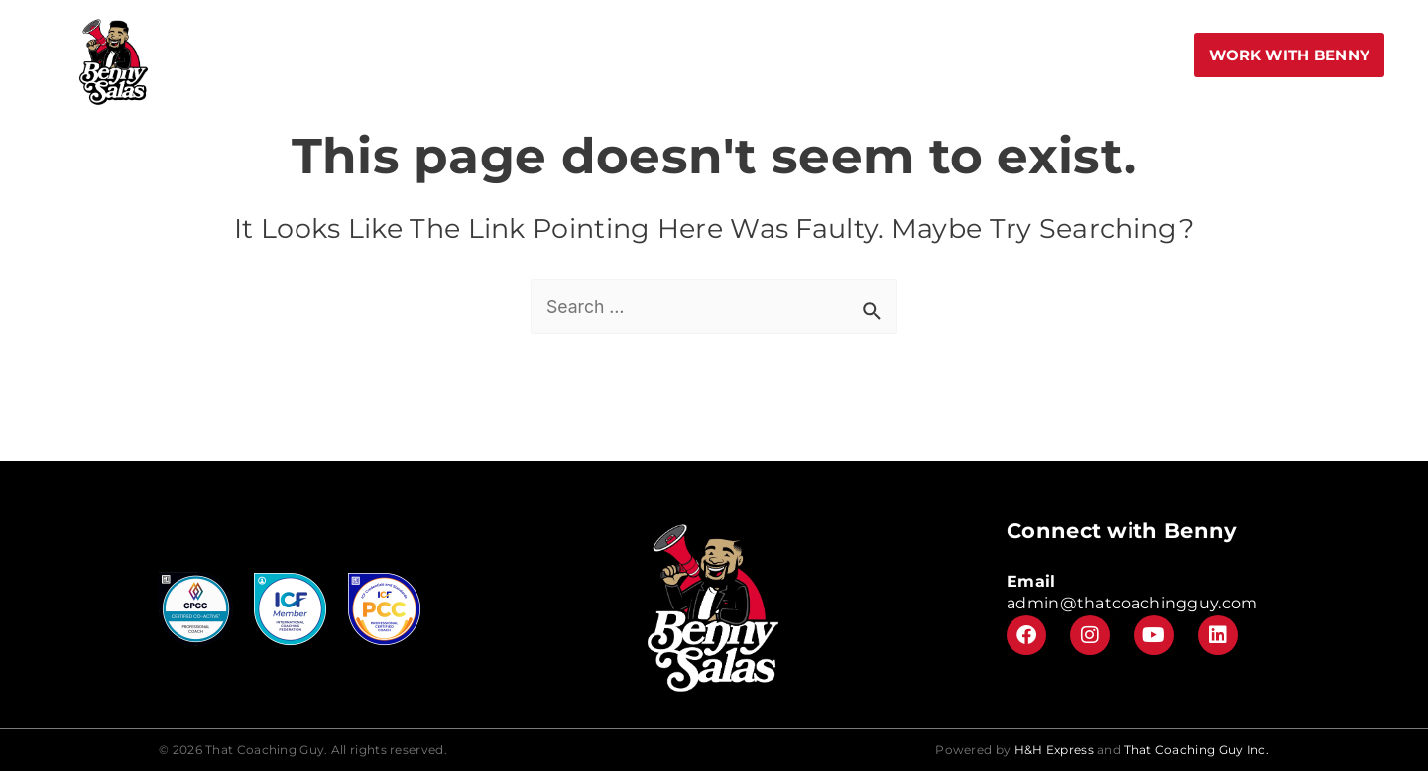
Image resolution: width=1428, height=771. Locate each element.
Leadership (1022, 54)
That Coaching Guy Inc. (1196, 749)
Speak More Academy (613, 54)
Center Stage (780, 54)
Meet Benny (905, 54)
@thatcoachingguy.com (1159, 603)
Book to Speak (439, 54)
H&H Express (1054, 749)
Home (333, 54)
